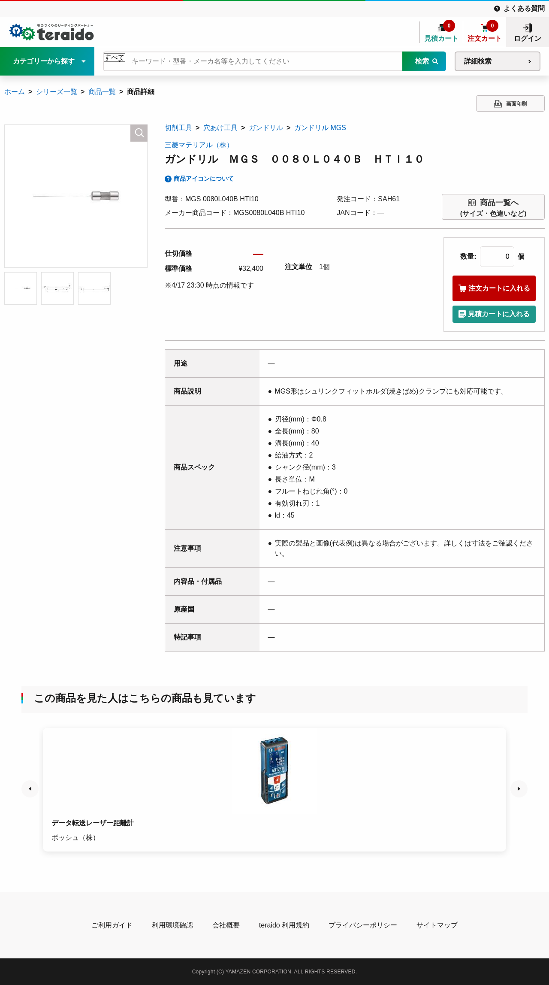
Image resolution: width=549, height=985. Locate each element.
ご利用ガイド (112, 925)
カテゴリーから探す (44, 61)
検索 (422, 61)
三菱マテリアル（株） (199, 145)
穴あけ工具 (220, 127)
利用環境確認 (172, 925)
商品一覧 (102, 91)
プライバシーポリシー (363, 925)
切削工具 (178, 127)
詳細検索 (478, 61)
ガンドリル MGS (320, 127)
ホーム (14, 91)
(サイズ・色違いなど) (493, 207)
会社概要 (226, 925)
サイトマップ (437, 925)
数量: (468, 256)
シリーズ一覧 (56, 91)
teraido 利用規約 (284, 925)
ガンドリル (266, 127)
